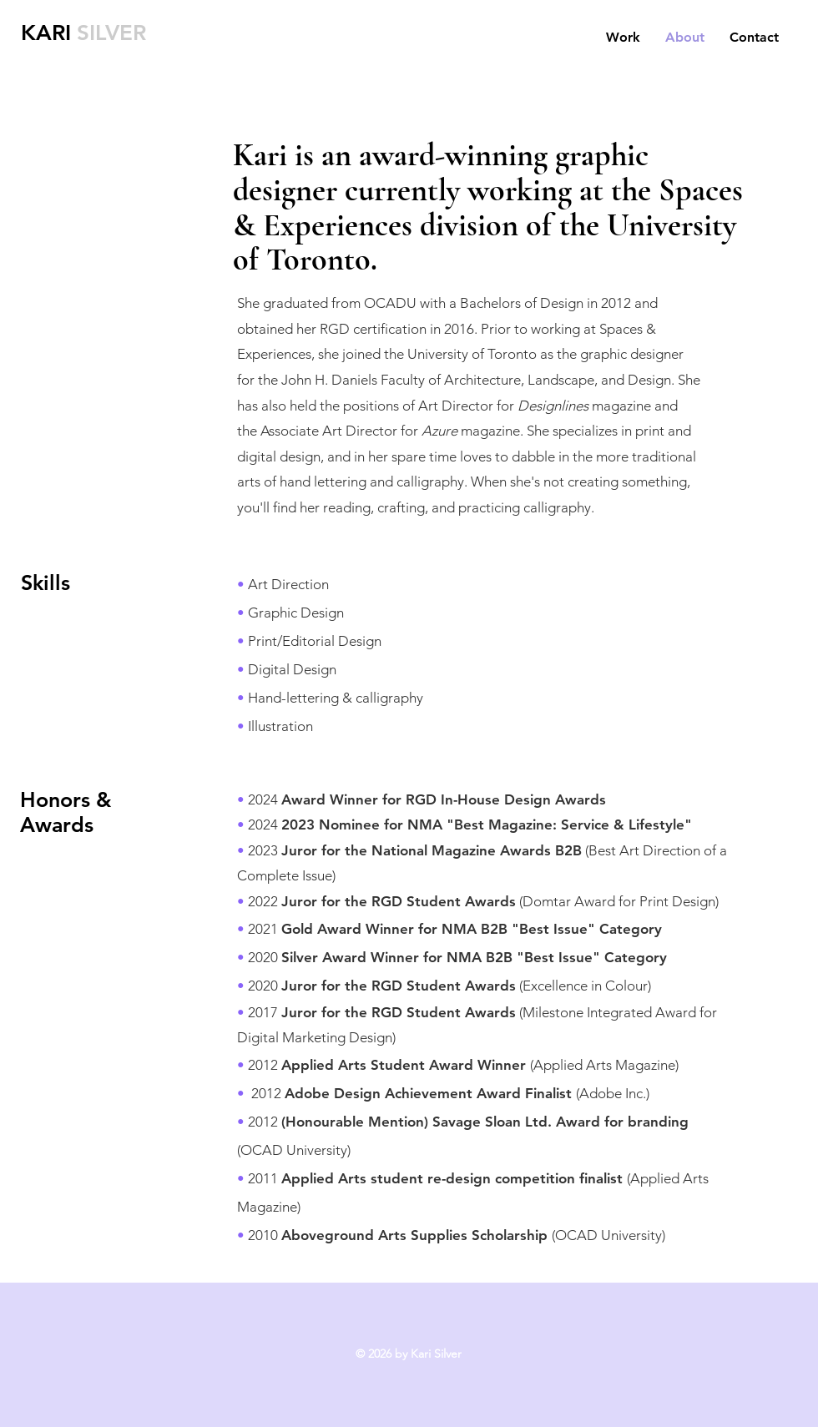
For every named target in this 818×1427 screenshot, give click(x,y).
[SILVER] (118, 33)
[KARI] (50, 33)
